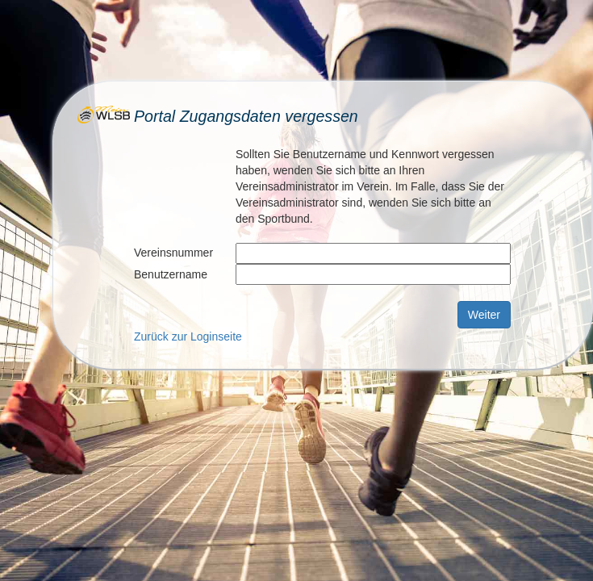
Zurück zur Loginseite (188, 336)
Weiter (484, 314)
